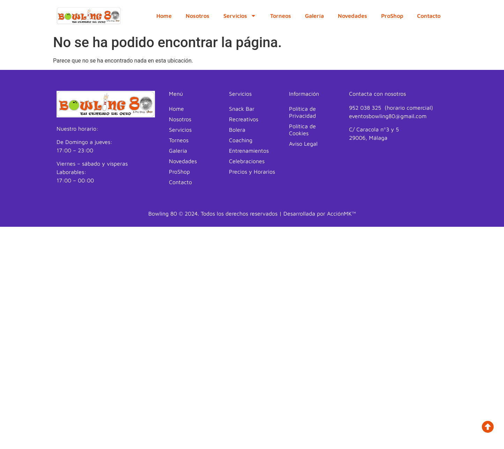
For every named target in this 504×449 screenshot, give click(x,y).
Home (164, 16)
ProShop (392, 16)
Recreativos (243, 119)
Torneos (280, 16)
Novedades (352, 16)
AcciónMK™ (341, 213)
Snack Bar (241, 109)
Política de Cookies (302, 129)
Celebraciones (247, 161)
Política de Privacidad (302, 112)
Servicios (239, 15)
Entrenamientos (249, 150)
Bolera (237, 129)
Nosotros (197, 16)
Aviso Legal (303, 143)
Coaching (240, 140)
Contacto (428, 16)
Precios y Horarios (252, 171)
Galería (314, 16)
